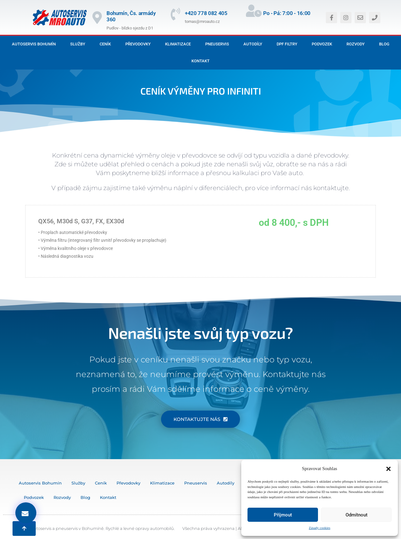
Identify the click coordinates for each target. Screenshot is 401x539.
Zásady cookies (319, 528)
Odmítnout (356, 515)
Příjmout (283, 515)
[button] (388, 469)
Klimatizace (178, 44)
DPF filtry (287, 44)
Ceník (105, 44)
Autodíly (252, 44)
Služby (77, 44)
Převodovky (138, 44)
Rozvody (355, 44)
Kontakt (200, 61)
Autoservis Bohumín (34, 44)
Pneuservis (217, 44)
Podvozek (322, 44)
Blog (384, 44)
